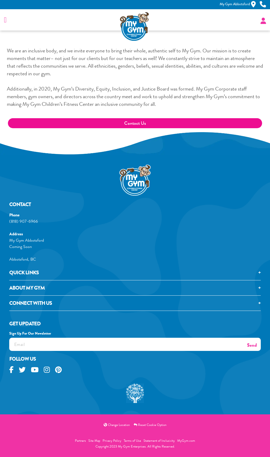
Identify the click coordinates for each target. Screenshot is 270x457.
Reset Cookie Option (150, 424)
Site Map (94, 440)
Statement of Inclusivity (159, 440)
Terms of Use (132, 440)
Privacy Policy (112, 440)
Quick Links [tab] (24, 273)
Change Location (117, 424)
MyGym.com (186, 440)
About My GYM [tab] (27, 289)
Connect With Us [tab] (30, 304)
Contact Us (135, 123)
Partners (80, 440)
